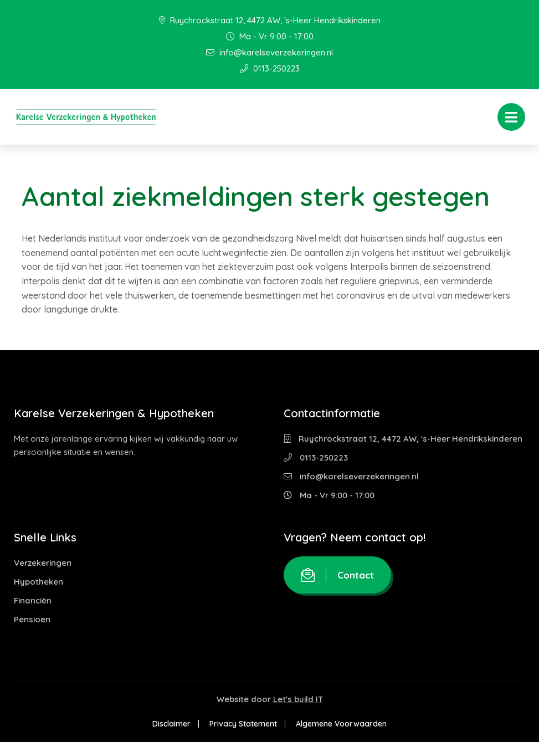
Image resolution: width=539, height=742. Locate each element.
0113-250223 (270, 68)
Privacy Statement (243, 724)
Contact (337, 575)
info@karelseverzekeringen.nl (269, 52)
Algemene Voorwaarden (341, 724)
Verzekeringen (42, 562)
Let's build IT (298, 699)
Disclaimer (171, 724)
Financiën (33, 600)
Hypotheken (38, 581)
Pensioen (32, 619)
